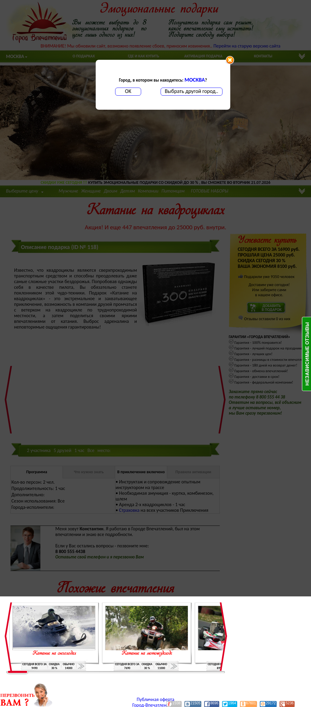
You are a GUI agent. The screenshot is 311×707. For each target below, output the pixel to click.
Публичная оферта (155, 699)
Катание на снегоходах (54, 653)
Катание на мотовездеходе (147, 653)
